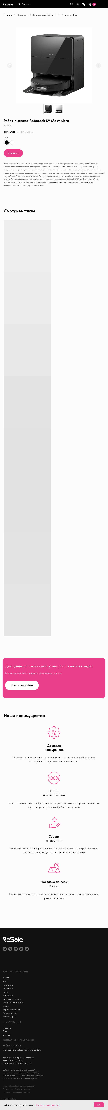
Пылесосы (22, 15)
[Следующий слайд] (98, 65)
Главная (8, 15)
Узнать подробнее (48, 1105)
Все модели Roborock (45, 15)
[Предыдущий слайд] (9, 65)
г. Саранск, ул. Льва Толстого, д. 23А (22, 1049)
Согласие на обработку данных (16, 1089)
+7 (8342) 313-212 (12, 1045)
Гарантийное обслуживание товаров (18, 1086)
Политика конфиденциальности (16, 1092)
